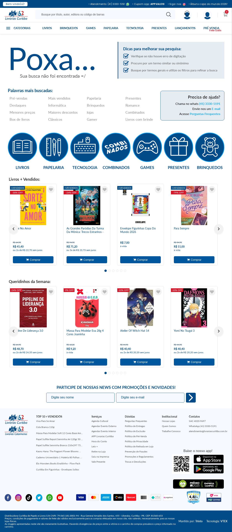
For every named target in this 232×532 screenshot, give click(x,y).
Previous (13, 229)
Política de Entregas (135, 426)
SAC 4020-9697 (197, 421)
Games (91, 28)
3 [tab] (113, 271)
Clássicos (55, 119)
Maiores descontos (63, 112)
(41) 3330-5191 (209, 103)
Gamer (92, 119)
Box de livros (20, 119)
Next (218, 229)
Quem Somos (169, 426)
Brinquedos (69, 28)
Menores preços (22, 112)
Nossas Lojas (168, 421)
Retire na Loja (99, 451)
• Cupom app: (148, 4)
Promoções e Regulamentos (139, 456)
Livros (47, 28)
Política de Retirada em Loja (139, 446)
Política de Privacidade (136, 441)
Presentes (159, 28)
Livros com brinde (139, 119)
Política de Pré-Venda (136, 436)
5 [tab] (121, 271)
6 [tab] (125, 271)
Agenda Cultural (100, 421)
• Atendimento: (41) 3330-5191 (109, 4)
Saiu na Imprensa (100, 456)
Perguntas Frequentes (205, 114)
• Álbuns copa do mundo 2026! (208, 4)
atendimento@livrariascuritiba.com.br (208, 431)
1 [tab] (105, 271)
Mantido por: (191, 521)
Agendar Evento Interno (104, 431)
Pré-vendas (18, 98)
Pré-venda (211, 28)
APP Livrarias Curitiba (103, 436)
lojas (90, 112)
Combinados (135, 112)
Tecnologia (135, 28)
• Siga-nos (177, 4)
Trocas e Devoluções (135, 461)
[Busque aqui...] (99, 14)
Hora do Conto (99, 441)
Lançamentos (185, 28)
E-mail (216, 109)
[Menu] (207, 15)
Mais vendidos (59, 98)
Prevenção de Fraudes (136, 451)
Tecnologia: (216, 521)
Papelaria (111, 28)
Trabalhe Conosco (171, 431)
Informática (57, 105)
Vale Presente (98, 461)
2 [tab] (109, 271)
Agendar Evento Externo (104, 426)
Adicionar (33, 259)
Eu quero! (191, 398)
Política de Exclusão (135, 431)
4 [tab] (117, 271)
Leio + (95, 446)
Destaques (18, 105)
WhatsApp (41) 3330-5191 (203, 426)
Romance (132, 105)
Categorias (22, 28)
